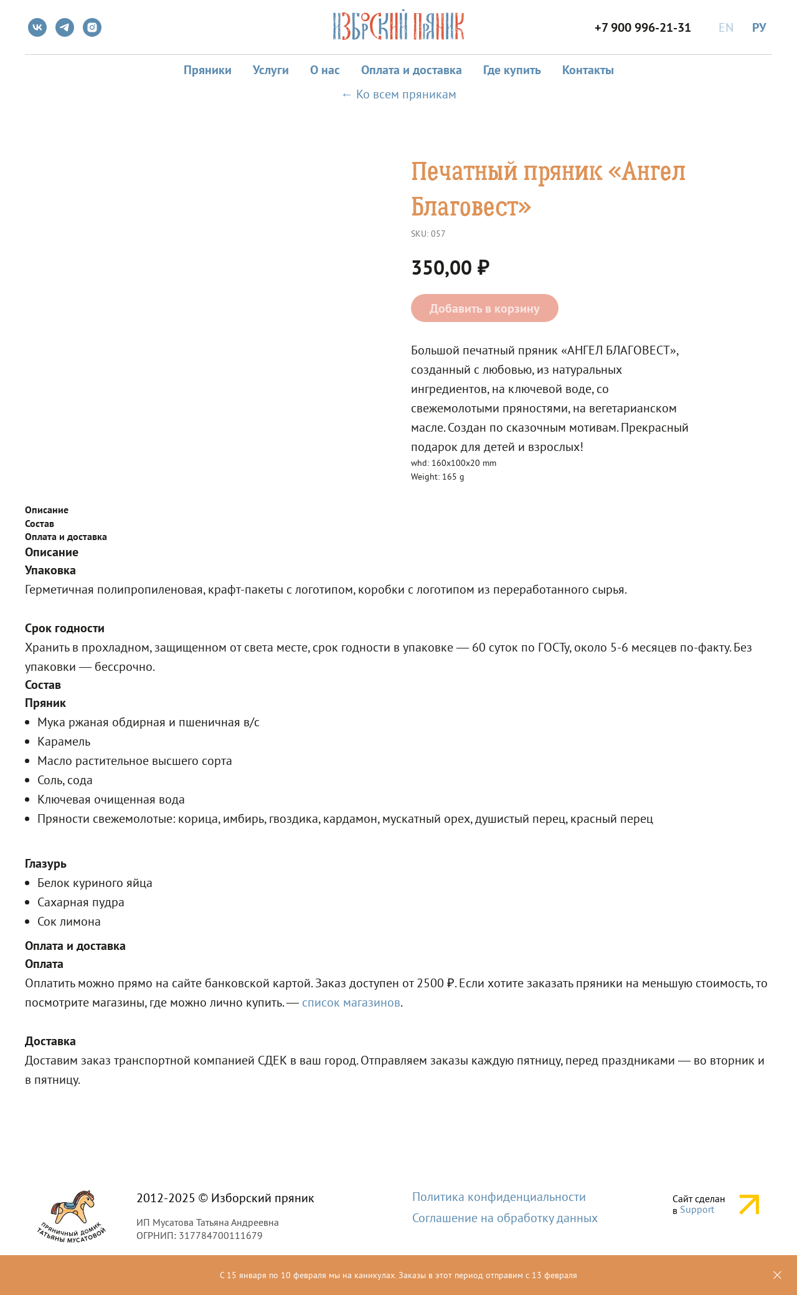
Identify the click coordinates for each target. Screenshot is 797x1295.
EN (726, 27)
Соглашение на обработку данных (505, 1218)
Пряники (208, 70)
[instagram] (92, 27)
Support (697, 1209)
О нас (325, 70)
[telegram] (64, 27)
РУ (759, 27)
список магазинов (351, 1002)
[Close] (777, 1275)
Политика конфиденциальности (499, 1196)
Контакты (588, 70)
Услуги (271, 70)
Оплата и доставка (411, 70)
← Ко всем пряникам (398, 94)
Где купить (512, 70)
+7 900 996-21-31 (643, 27)
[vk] (37, 27)
